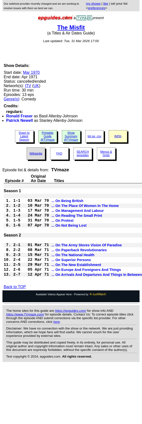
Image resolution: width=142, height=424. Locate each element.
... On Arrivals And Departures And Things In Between (97, 290)
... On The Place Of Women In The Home (85, 208)
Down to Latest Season (24, 136)
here (56, 337)
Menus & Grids (106, 153)
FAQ (59, 153)
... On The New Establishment (76, 278)
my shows (93, 3)
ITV (28, 86)
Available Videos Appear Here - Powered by (71, 310)
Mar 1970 (31, 72)
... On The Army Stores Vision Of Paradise (87, 254)
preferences (96, 8)
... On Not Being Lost (69, 232)
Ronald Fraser (19, 116)
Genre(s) (11, 99)
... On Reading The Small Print (77, 220)
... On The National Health (73, 266)
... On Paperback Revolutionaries (79, 260)
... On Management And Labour (78, 214)
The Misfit (71, 27)
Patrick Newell (19, 120)
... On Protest (63, 226)
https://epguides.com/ (70, 326)
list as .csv (94, 136)
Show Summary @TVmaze (71, 136)
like (105, 3)
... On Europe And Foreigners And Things (86, 284)
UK (36, 86)
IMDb (118, 136)
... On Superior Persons (71, 272)
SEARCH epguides (82, 153)
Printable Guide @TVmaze (48, 136)
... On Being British (68, 202)
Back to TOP (15, 302)
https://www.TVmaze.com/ (25, 330)
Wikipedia (35, 153)
